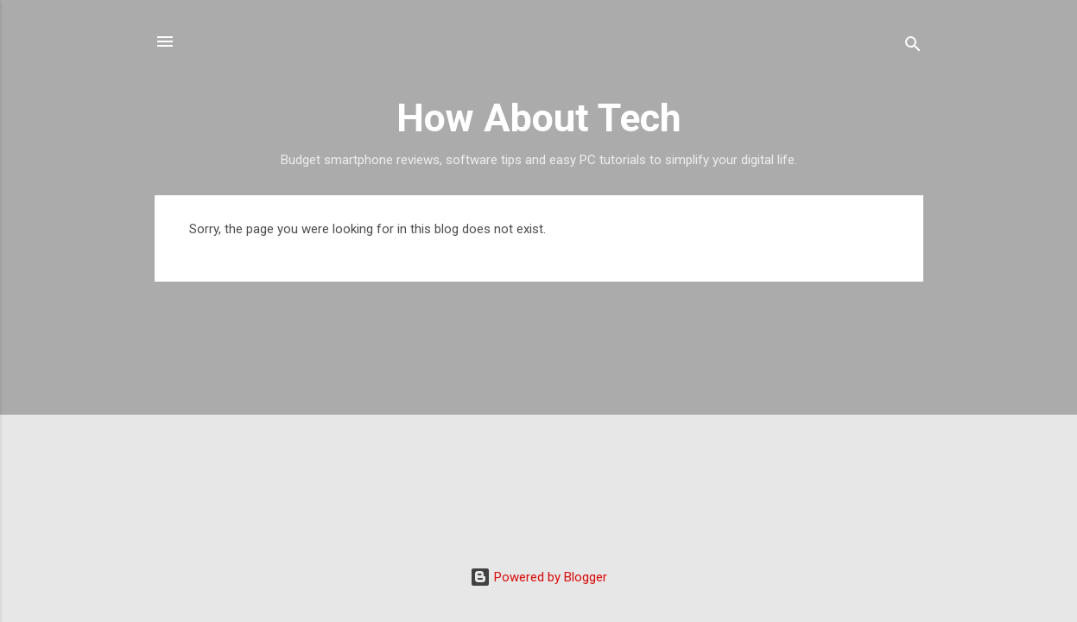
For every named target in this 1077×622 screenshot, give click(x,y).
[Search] (913, 47)
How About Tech (538, 118)
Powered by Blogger (538, 577)
